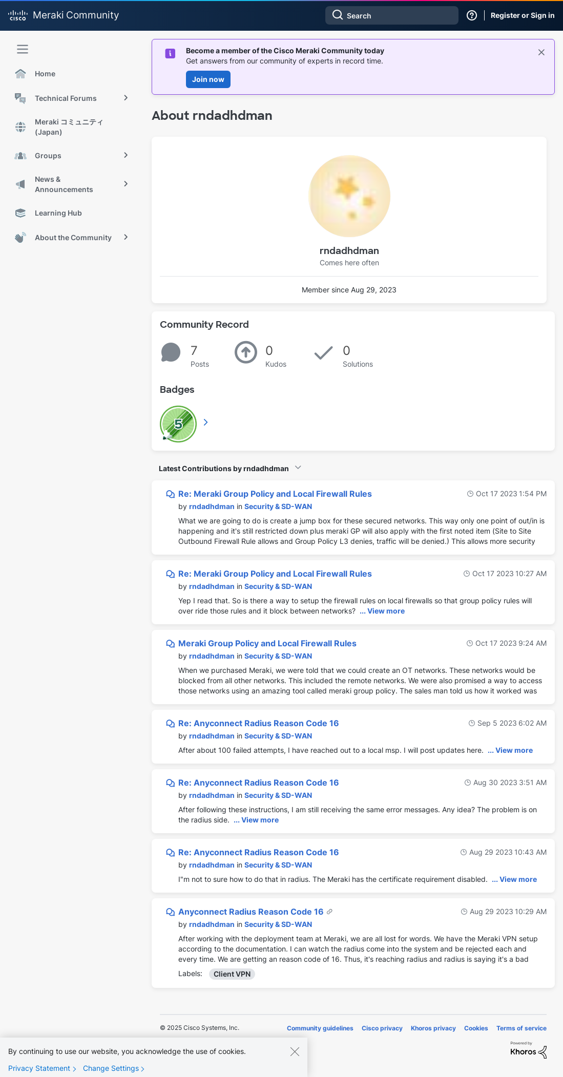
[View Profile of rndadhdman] (212, 506)
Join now (208, 79)
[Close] (294, 1055)
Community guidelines (320, 1028)
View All (206, 422)
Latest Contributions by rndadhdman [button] (224, 468)
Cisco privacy (382, 1028)
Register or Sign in (523, 15)
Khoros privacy (433, 1028)
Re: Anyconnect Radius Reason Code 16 (258, 723)
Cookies (476, 1028)
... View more (382, 610)
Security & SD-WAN (278, 506)
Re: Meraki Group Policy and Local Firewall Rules (275, 494)
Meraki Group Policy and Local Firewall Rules (267, 643)
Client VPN (232, 973)
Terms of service (521, 1028)
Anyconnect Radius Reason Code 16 (252, 911)
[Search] (391, 15)
